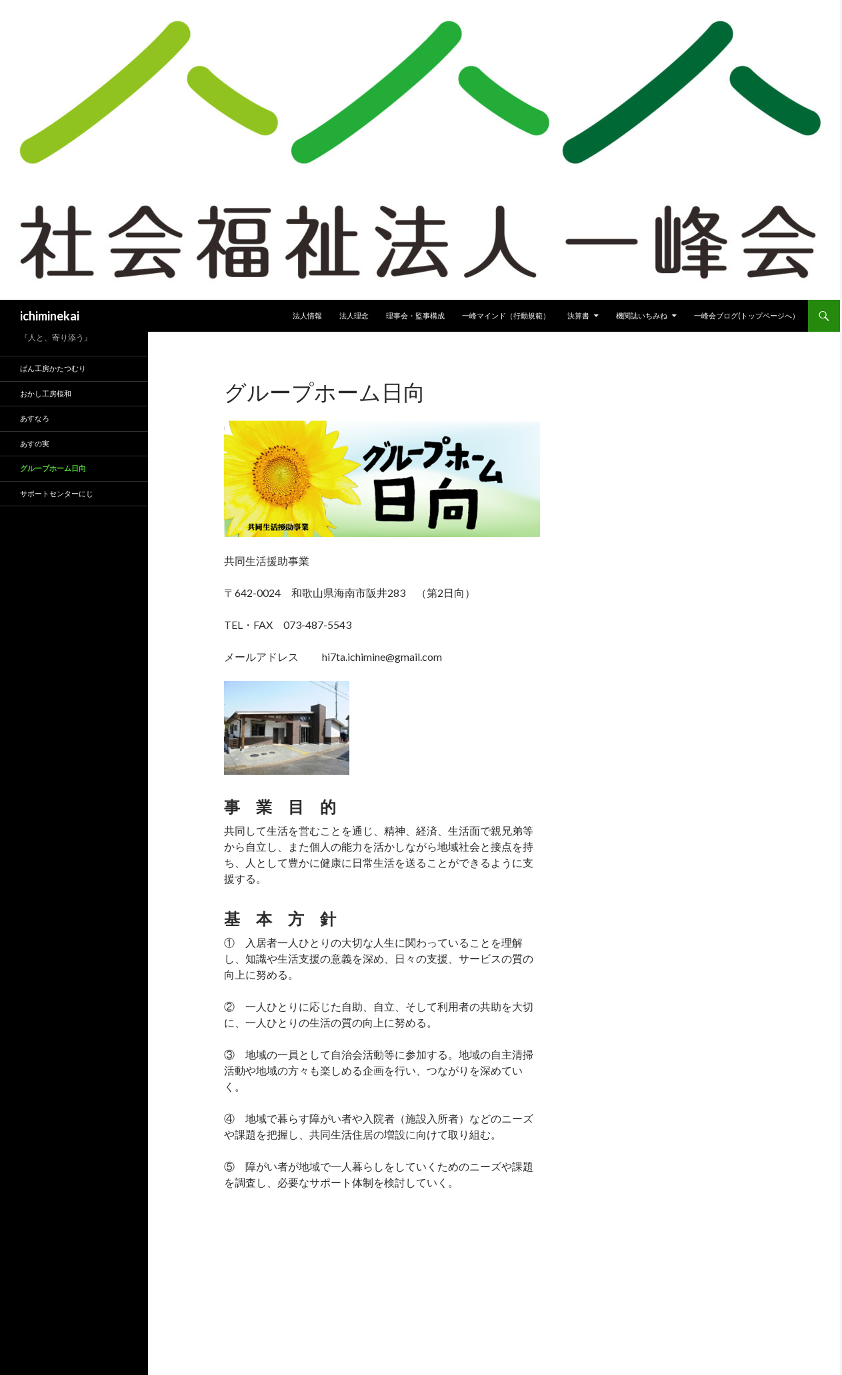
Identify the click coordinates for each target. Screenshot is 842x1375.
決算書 (578, 315)
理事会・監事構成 (415, 315)
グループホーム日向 (53, 468)
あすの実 (34, 443)
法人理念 (354, 315)
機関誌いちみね (641, 315)
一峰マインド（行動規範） (506, 315)
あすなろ (34, 418)
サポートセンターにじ (56, 493)
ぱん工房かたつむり (53, 368)
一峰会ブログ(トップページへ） (746, 315)
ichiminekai (49, 315)
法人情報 (307, 315)
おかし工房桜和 (45, 393)
